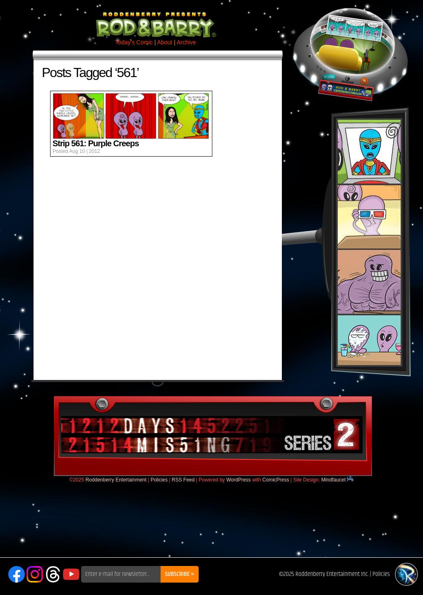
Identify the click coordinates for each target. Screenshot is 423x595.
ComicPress (275, 480)
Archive (186, 42)
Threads (53, 574)
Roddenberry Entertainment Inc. (332, 574)
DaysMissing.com (212, 434)
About (165, 42)
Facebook (16, 574)
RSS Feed (183, 480)
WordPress (238, 480)
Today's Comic (134, 42)
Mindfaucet (337, 480)
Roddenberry (406, 574)
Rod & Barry (156, 19)
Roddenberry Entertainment (115, 480)
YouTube (71, 574)
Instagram (34, 574)
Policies (159, 480)
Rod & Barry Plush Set (369, 242)
